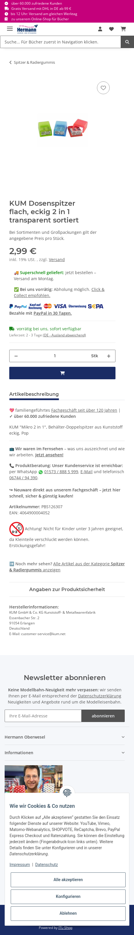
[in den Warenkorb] (62, 373)
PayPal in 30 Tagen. (53, 313)
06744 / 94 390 (23, 477)
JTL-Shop (65, 927)
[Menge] (54, 356)
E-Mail (86, 471)
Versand (57, 259)
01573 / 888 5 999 (61, 471)
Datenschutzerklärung (99, 696)
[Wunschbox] (111, 29)
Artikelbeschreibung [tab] (34, 394)
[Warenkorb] (123, 29)
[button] (100, 29)
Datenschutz (46, 864)
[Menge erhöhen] (108, 356)
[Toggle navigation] (10, 26)
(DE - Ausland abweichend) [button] (64, 335)
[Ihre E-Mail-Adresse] (43, 716)
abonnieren (103, 716)
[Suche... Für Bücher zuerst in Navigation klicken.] (60, 42)
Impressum (20, 864)
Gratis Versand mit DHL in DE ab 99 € (41, 8)
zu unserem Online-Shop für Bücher (40, 19)
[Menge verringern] (16, 356)
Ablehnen (68, 913)
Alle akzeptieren (68, 879)
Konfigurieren (68, 896)
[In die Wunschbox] (103, 87)
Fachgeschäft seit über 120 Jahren (84, 410)
